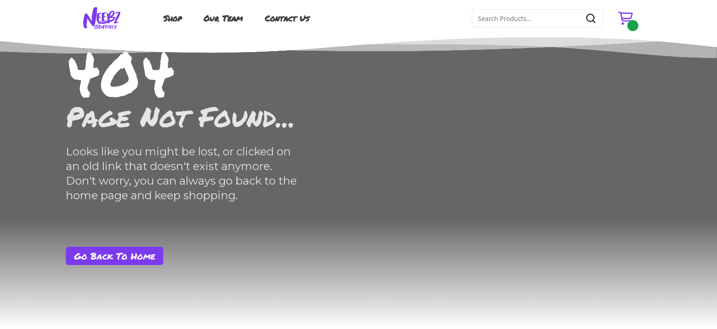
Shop (172, 18)
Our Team (223, 18)
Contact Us (287, 18)
